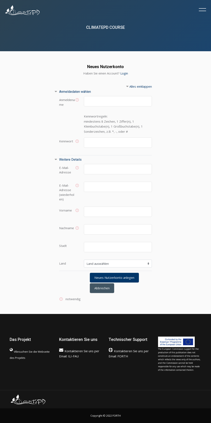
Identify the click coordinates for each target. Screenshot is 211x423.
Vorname (65, 210)
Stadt (63, 246)
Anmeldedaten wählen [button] (75, 92)
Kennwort (66, 141)
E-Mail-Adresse (65, 170)
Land (62, 263)
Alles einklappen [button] (140, 86)
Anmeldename (67, 102)
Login (124, 73)
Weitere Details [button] (70, 160)
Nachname (66, 228)
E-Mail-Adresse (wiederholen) (66, 192)
